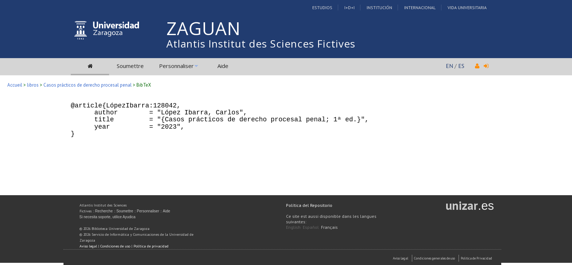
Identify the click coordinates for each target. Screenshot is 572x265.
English (293, 227)
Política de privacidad (151, 246)
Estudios (322, 7)
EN (449, 65)
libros (33, 85)
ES (461, 65)
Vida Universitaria (467, 7)
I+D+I (349, 7)
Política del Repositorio (309, 205)
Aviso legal (88, 246)
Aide (222, 65)
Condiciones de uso (115, 246)
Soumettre (130, 65)
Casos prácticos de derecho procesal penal (87, 85)
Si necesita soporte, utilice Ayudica (108, 217)
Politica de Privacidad (476, 258)
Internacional (420, 7)
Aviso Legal (400, 258)
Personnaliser (176, 65)
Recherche (104, 211)
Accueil (14, 85)
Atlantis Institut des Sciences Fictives (260, 43)
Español (311, 227)
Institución (379, 7)
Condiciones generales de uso (434, 258)
